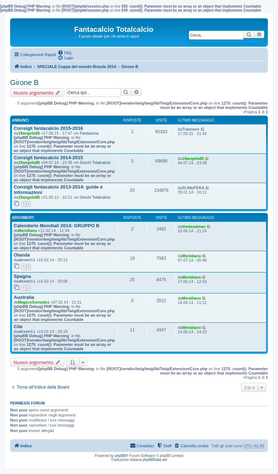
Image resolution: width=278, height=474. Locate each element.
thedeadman (194, 226)
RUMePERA (193, 188)
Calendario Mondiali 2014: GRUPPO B (57, 225)
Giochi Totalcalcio (95, 162)
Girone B (24, 82)
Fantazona (89, 133)
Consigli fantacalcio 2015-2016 (48, 128)
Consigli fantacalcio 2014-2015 (48, 157)
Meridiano (27, 230)
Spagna (22, 276)
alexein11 (26, 260)
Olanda (22, 255)
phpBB (120, 456)
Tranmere (190, 129)
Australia (24, 297)
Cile (18, 326)
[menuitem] (64, 52)
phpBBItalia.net (155, 460)
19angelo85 (29, 133)
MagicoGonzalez (33, 302)
